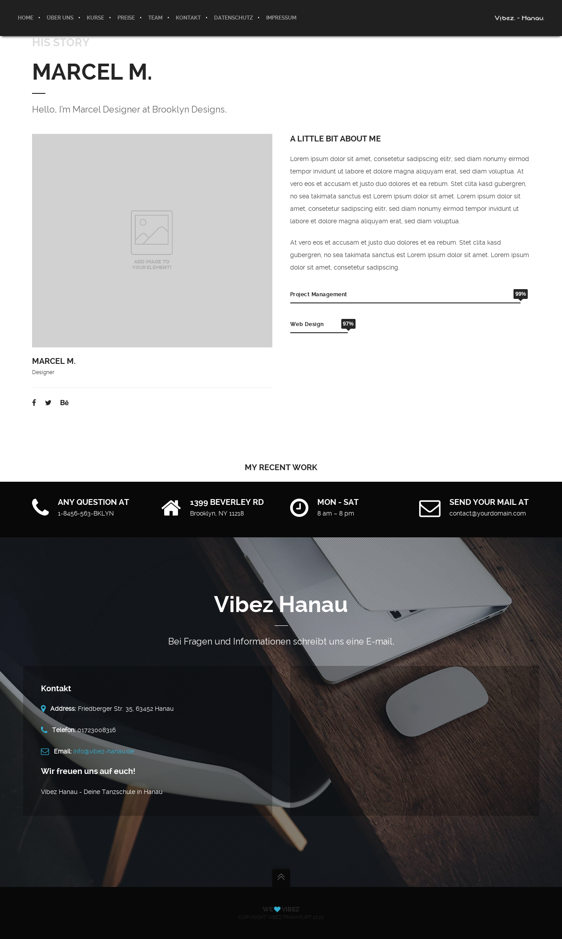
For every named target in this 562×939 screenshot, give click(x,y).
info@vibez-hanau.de (103, 751)
